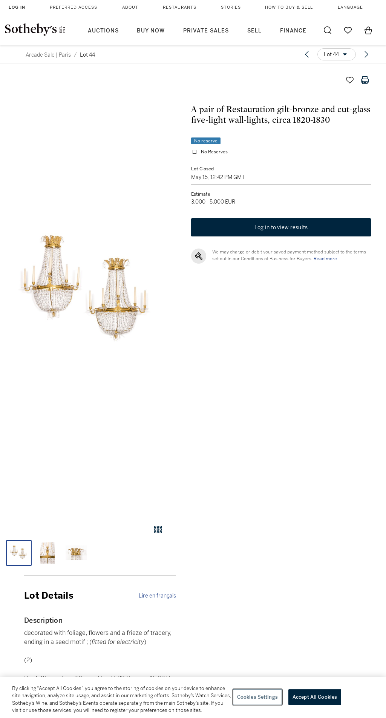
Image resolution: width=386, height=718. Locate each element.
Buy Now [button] (151, 31)
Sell (254, 31)
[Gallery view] (158, 529)
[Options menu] (336, 54)
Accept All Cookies (315, 697)
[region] (193, 697)
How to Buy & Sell (289, 7)
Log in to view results (281, 227)
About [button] (130, 7)
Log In (17, 7)
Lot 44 (87, 54)
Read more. (326, 259)
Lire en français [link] (157, 595)
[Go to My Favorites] (348, 30)
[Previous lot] (306, 54)
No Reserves (214, 152)
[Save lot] (350, 80)
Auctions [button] (103, 31)
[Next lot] (366, 54)
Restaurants (179, 7)
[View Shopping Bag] (368, 30)
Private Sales (206, 31)
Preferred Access (73, 7)
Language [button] (350, 7)
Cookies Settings (257, 697)
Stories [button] (231, 7)
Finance (293, 31)
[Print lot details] (365, 80)
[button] (88, 291)
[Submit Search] (327, 30)
